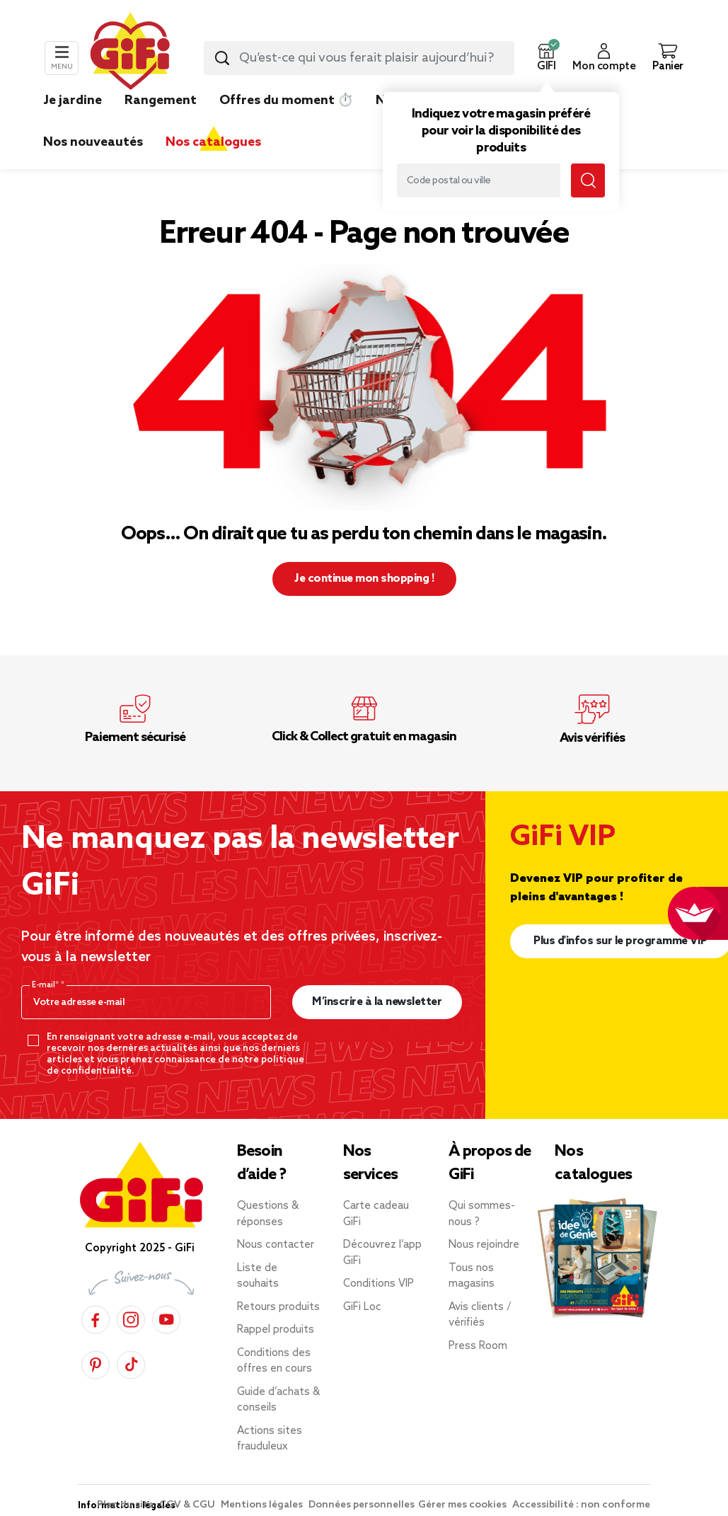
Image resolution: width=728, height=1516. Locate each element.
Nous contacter (275, 1245)
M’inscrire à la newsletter (376, 1002)
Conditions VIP (378, 1283)
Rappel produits (275, 1329)
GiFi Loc (362, 1307)
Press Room (478, 1346)
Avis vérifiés (592, 738)
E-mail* (46, 985)
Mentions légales (263, 1505)
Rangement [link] (161, 100)
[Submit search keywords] (222, 58)
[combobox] (359, 58)
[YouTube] (166, 1317)
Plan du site (126, 1505)
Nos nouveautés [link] (93, 142)
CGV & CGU (188, 1505)
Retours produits (278, 1307)
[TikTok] (131, 1362)
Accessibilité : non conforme (581, 1505)
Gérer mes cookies (463, 1505)
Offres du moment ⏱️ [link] (286, 100)
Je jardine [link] (72, 100)
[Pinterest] (95, 1362)
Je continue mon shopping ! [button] (364, 578)
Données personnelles (361, 1505)
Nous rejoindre (484, 1245)
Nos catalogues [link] (213, 142)
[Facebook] (95, 1317)
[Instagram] (131, 1317)
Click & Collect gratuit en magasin (364, 737)
